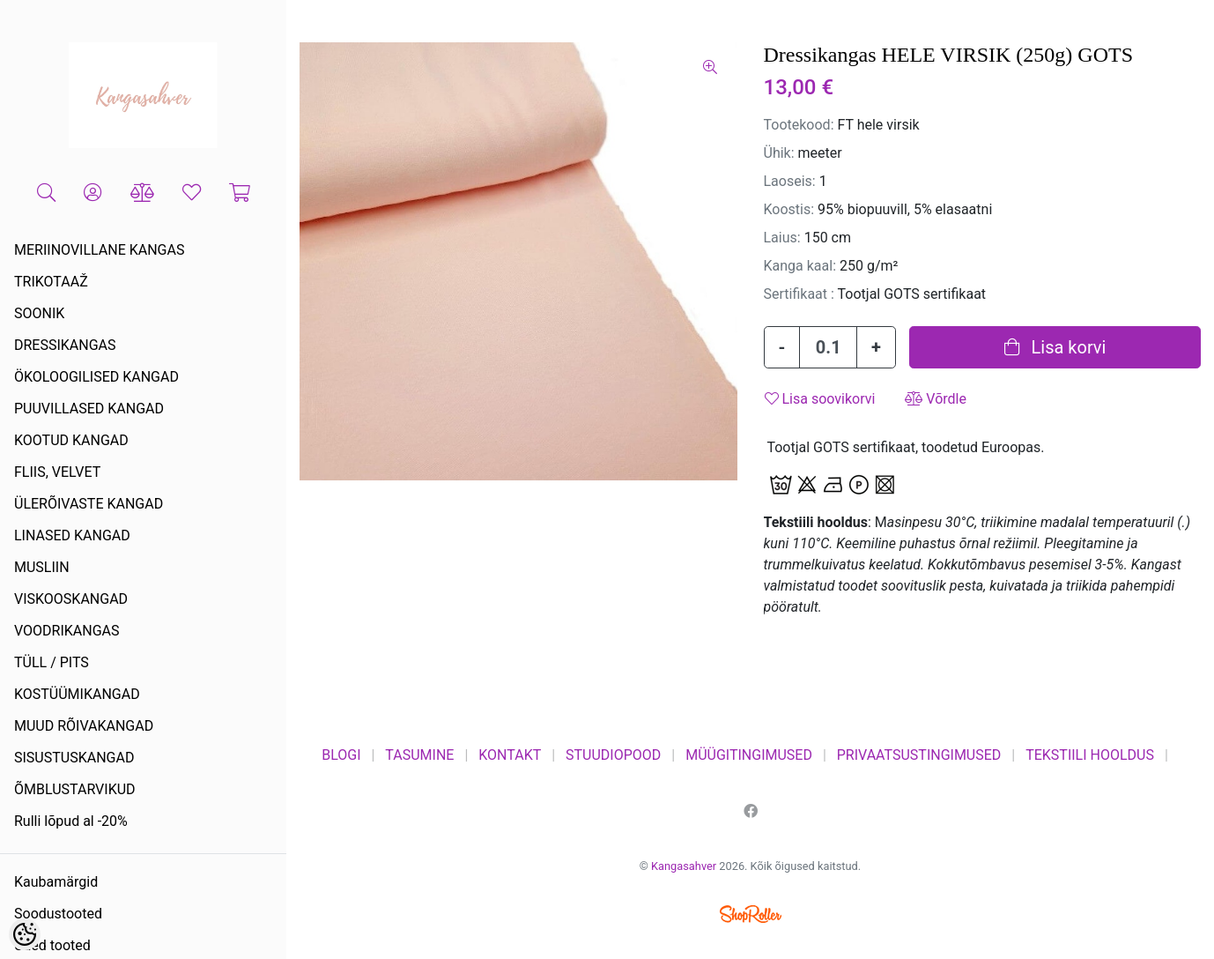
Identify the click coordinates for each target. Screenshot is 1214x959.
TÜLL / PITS (51, 662)
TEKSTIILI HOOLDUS (1089, 755)
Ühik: (779, 153)
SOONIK (39, 313)
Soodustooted (58, 913)
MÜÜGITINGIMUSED (748, 755)
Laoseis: (790, 181)
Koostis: (789, 209)
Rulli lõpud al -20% (71, 821)
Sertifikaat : (799, 294)
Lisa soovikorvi (820, 398)
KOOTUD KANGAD (71, 440)
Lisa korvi (1055, 347)
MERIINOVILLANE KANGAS (99, 250)
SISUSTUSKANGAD (74, 757)
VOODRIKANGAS (67, 630)
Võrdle (935, 398)
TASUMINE (419, 755)
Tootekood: (799, 124)
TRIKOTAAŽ (51, 281)
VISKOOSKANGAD (71, 599)
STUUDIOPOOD (613, 755)
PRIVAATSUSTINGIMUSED (919, 755)
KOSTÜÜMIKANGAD (77, 694)
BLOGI (341, 755)
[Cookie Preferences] (25, 934)
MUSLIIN (42, 567)
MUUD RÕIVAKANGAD (83, 725)
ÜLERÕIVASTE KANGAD (88, 503)
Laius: (782, 237)
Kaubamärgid (56, 882)
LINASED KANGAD (72, 535)
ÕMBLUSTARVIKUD (75, 789)
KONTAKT (509, 755)
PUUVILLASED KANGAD (89, 408)
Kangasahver (683, 866)
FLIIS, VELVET (57, 472)
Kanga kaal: (800, 265)
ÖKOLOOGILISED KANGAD (96, 376)
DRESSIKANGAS (65, 345)
